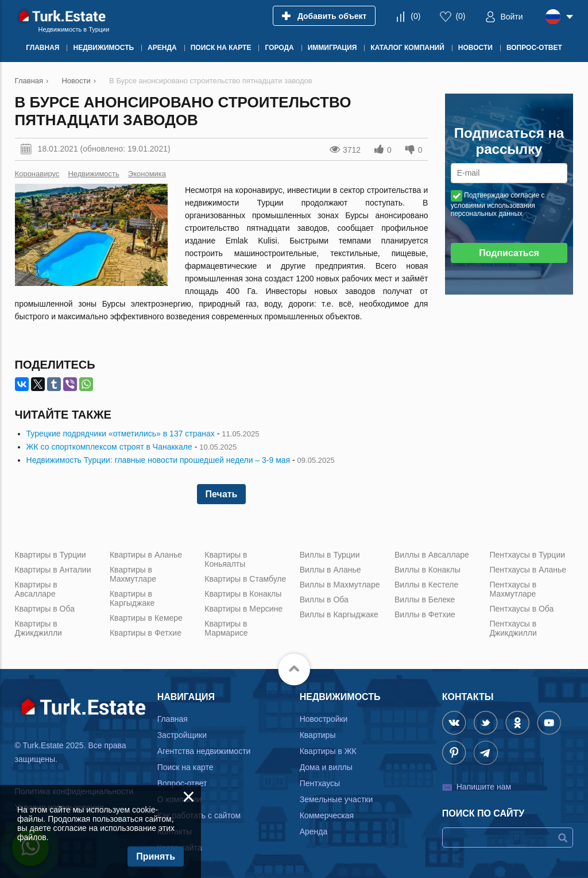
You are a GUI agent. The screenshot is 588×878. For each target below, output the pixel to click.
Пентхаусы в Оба (521, 608)
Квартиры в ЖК (328, 751)
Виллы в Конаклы (427, 569)
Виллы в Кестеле (426, 584)
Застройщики (182, 735)
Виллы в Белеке (424, 599)
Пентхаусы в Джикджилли (512, 628)
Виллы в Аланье (330, 569)
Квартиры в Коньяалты (225, 559)
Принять (155, 856)
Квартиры (318, 735)
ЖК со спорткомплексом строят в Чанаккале (109, 446)
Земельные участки (336, 799)
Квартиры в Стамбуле (245, 578)
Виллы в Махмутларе (340, 584)
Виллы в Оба (324, 599)
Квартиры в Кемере (146, 617)
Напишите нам (484, 786)
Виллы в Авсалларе (431, 554)
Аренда (314, 831)
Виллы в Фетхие (424, 614)
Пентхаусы (320, 783)
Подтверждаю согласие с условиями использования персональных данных (498, 204)
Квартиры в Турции (50, 554)
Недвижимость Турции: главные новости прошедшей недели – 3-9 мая (158, 460)
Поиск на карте (185, 767)
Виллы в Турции (330, 554)
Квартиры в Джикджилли (38, 628)
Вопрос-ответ (182, 783)
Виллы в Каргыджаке (339, 614)
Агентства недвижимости (204, 751)
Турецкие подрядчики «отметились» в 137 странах (120, 433)
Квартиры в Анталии (53, 569)
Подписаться (509, 253)
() (415, 16)
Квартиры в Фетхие (145, 632)
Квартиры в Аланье (146, 554)
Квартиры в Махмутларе (133, 574)
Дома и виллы (326, 767)
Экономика (147, 173)
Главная (172, 719)
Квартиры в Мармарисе (225, 628)
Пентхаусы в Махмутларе (512, 589)
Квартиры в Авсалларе (36, 589)
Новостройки (324, 719)
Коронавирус (37, 173)
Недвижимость (93, 173)
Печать (222, 494)
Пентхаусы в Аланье (527, 569)
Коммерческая (327, 815)
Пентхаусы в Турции (527, 554)
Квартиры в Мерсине (243, 608)
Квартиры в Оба (45, 608)
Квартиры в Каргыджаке (132, 598)
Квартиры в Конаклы (242, 593)
